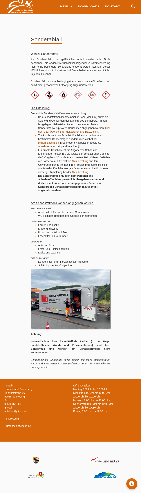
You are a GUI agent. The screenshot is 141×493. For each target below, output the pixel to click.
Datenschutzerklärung (18, 425)
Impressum (12, 418)
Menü (66, 9)
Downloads (89, 9)
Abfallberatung (80, 161)
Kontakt (112, 9)
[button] (131, 483)
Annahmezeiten (47, 146)
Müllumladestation (48, 142)
